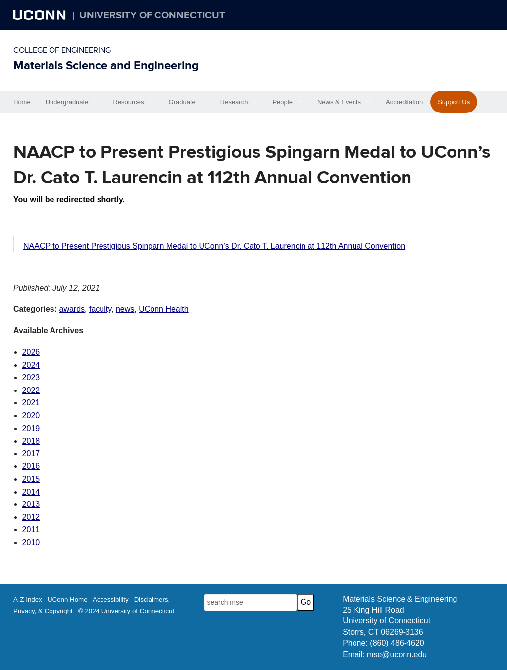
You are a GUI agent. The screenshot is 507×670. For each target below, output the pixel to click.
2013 (31, 504)
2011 (31, 529)
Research (234, 102)
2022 (31, 390)
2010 (31, 542)
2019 (31, 428)
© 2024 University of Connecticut (126, 610)
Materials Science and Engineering (106, 65)
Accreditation (404, 102)
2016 (31, 466)
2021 (31, 402)
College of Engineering (62, 50)
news (125, 309)
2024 (31, 365)
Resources (128, 102)
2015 (31, 479)
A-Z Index (27, 599)
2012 (31, 517)
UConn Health (164, 309)
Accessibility (111, 599)
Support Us (454, 102)
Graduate (182, 102)
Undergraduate (67, 102)
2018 (31, 441)
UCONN (40, 15)
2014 (31, 492)
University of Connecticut (152, 15)
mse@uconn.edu (397, 654)
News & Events (339, 102)
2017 (31, 453)
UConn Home (68, 599)
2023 (31, 377)
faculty (100, 309)
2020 (31, 415)
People (282, 102)
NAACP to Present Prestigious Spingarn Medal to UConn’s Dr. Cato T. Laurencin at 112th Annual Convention (214, 246)
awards (72, 309)
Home (22, 102)
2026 (31, 352)
